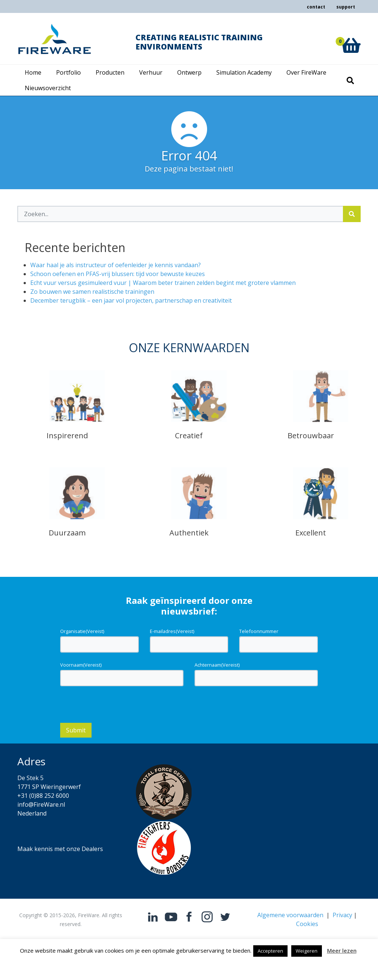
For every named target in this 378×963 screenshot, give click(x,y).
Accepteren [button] (270, 950)
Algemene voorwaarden (290, 915)
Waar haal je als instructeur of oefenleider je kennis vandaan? (115, 265)
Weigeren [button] (306, 950)
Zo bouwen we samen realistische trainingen (92, 291)
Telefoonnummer (258, 631)
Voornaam (81, 664)
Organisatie (82, 631)
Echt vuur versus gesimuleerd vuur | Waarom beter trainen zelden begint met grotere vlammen (163, 283)
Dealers (92, 849)
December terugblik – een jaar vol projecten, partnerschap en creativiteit (131, 300)
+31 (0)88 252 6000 (43, 796)
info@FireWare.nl (41, 804)
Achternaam (217, 664)
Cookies (307, 924)
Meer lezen (342, 950)
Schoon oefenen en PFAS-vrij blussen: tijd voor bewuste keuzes (117, 274)
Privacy (342, 915)
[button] (351, 37)
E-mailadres (172, 631)
